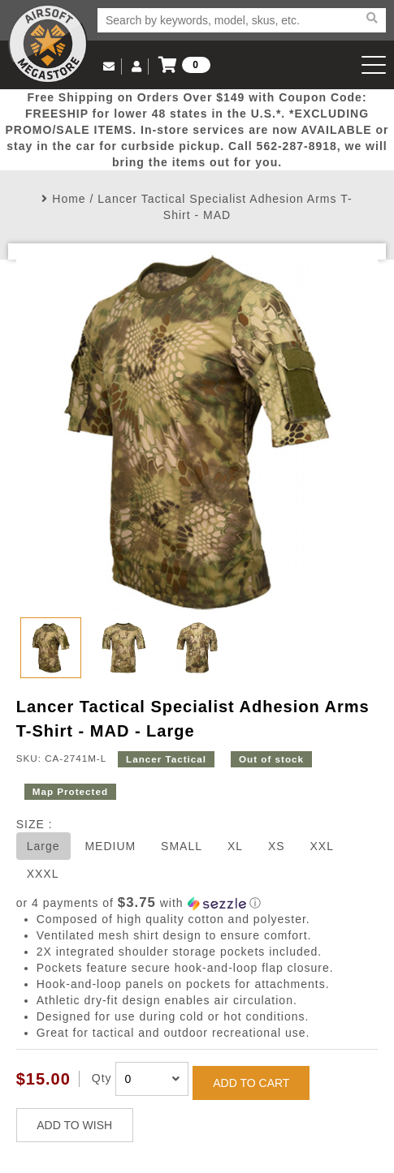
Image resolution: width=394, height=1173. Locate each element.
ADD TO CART (251, 1082)
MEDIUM (110, 846)
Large (43, 846)
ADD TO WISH (74, 1125)
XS (276, 846)
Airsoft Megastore (48, 44)
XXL (321, 846)
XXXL (43, 873)
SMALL (181, 846)
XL (235, 846)
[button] (197, 903)
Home (68, 198)
